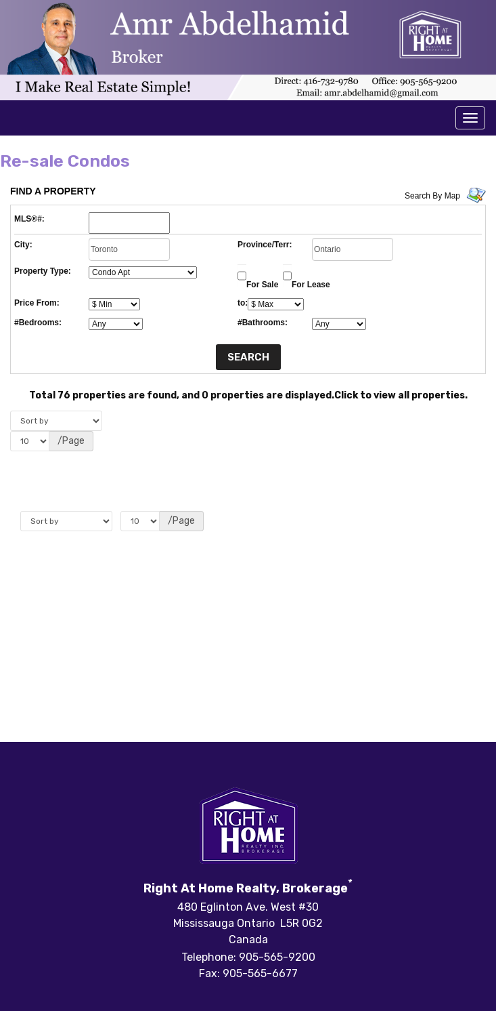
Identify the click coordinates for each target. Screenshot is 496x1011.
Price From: (37, 303)
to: (243, 303)
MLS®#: (29, 219)
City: (23, 244)
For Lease (311, 284)
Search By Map (432, 196)
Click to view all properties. (401, 395)
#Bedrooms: (38, 322)
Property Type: (42, 271)
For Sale (262, 284)
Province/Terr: (265, 244)
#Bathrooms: (263, 322)
